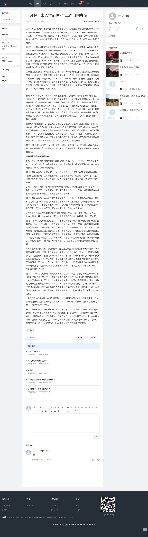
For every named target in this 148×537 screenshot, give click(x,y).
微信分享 (54, 510)
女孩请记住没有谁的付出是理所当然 (41, 380)
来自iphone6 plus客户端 (41, 451)
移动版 (4, 510)
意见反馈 (30, 506)
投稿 (77, 506)
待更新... (31, 370)
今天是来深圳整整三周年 (37, 361)
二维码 (78, 510)
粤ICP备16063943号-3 (87, 525)
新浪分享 (54, 506)
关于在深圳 (6, 506)
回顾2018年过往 (8, 61)
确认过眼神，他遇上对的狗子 (39, 389)
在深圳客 (123, 16)
